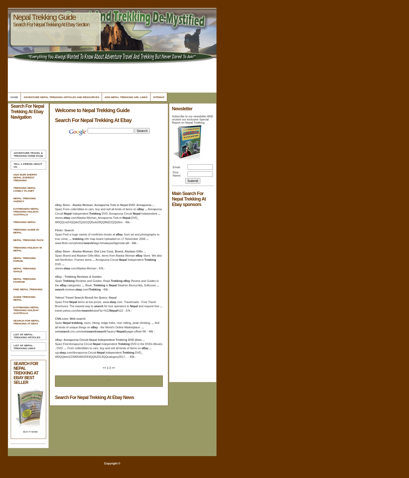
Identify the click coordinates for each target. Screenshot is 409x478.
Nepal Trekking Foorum (24, 280)
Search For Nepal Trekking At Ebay (26, 322)
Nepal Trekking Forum (24, 259)
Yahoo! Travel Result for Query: (86, 297)
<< (105, 367)
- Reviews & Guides (78, 276)
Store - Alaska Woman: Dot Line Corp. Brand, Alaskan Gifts (100, 251)
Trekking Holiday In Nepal (27, 249)
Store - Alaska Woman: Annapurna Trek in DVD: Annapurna (105, 205)
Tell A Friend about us (28, 165)
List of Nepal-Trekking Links (24, 347)
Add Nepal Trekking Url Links (126, 97)
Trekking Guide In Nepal (26, 231)
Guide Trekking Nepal (24, 298)
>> (113, 367)
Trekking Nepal (24, 222)
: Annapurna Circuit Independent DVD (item (100, 339)
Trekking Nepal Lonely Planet (24, 189)
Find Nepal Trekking (28, 289)
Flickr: (64, 230)
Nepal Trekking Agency (24, 200)
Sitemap (159, 97)
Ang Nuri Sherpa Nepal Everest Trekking (25, 177)
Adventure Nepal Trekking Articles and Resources (61, 97)
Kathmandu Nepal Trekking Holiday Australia (26, 211)
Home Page (28, 154)
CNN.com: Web (70, 318)
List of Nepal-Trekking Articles (27, 336)
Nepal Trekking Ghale (24, 270)
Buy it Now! (30, 432)
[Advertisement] (111, 77)
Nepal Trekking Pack (28, 240)
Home (14, 97)
